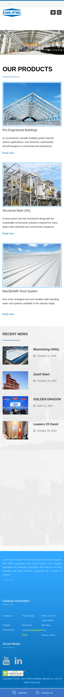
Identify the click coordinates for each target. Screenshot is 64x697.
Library (31, 632)
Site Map (45, 625)
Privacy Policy (48, 635)
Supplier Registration (8, 627)
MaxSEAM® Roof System (20, 291)
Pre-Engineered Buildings (19, 130)
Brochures (27, 625)
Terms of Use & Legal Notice (49, 618)
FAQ (43, 630)
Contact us (8, 615)
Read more (8, 153)
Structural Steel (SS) (16, 210)
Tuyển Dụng (28, 615)
